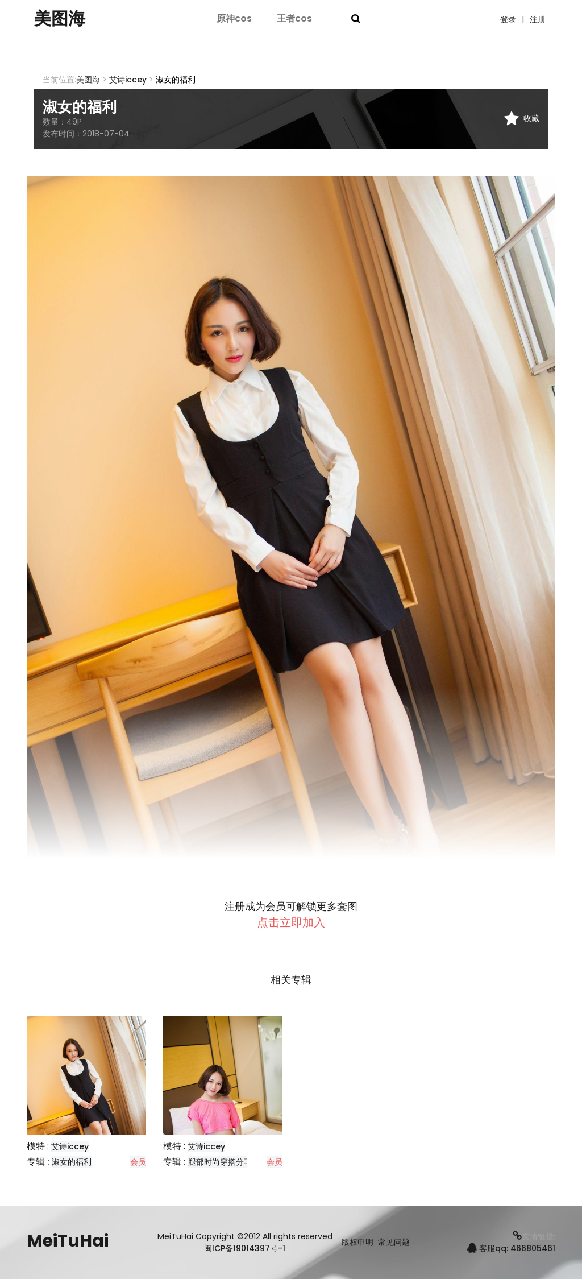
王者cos (294, 18)
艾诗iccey (128, 79)
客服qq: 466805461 (511, 1248)
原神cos (234, 18)
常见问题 (394, 1242)
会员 (138, 1162)
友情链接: (534, 1236)
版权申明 (357, 1242)
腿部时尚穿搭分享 (220, 1162)
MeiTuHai (68, 1241)
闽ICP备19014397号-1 (244, 1248)
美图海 (59, 19)
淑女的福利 (72, 1162)
